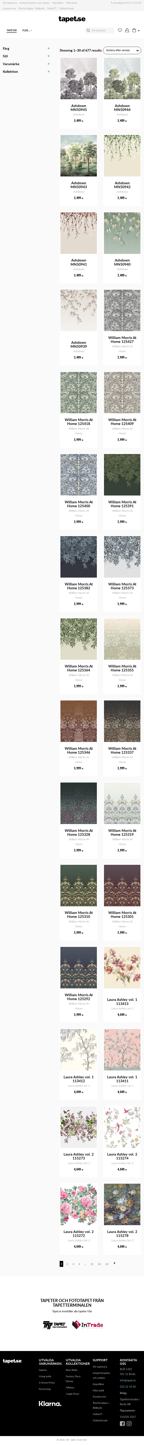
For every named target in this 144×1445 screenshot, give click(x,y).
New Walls (71, 1371)
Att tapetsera (10, 2)
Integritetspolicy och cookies (34, 2)
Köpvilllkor (58, 2)
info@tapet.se (128, 1382)
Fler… (51, 30)
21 (92, 1265)
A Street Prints (47, 1384)
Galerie (43, 1371)
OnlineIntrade (66, 8)
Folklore (70, 1389)
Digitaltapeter (32, 30)
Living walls (45, 1378)
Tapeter (12, 30)
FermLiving (45, 1390)
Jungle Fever (72, 1395)
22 (99, 1265)
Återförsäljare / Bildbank (32, 8)
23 (106, 1265)
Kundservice (9, 8)
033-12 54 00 (133, 2)
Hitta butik (71, 2)
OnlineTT (52, 8)
